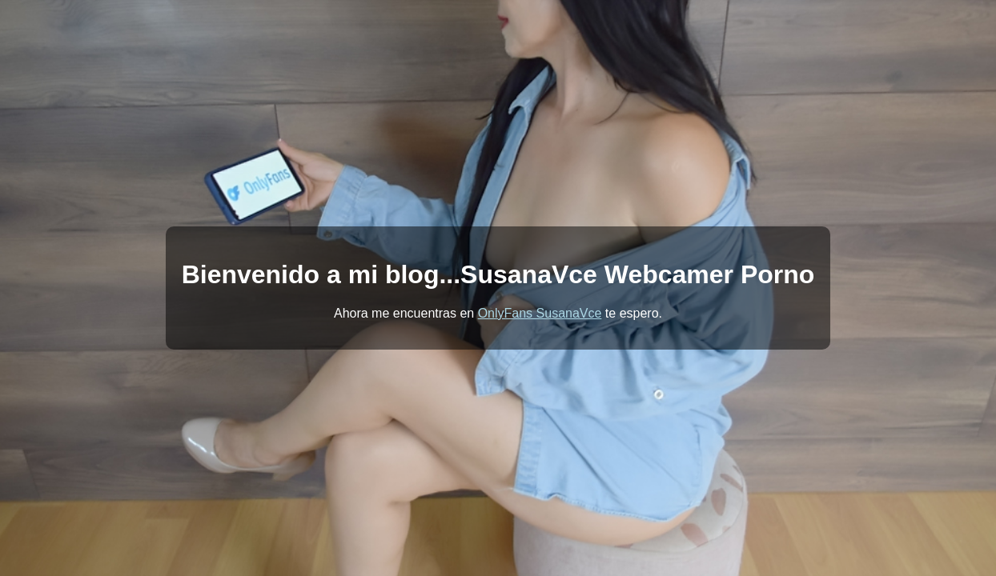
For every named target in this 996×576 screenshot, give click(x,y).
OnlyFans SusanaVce (540, 313)
